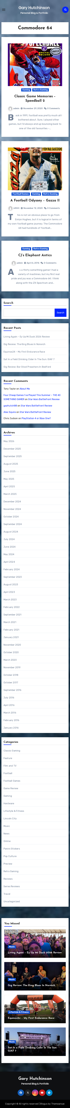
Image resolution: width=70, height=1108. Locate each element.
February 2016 (11, 720)
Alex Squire (10, 412)
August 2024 (11, 531)
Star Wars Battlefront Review (44, 399)
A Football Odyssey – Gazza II (35, 200)
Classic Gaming (12, 750)
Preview (8, 863)
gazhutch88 (10, 405)
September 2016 (12, 690)
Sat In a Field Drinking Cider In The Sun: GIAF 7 (29, 359)
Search (9, 303)
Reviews (8, 879)
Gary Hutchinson (34, 7)
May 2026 (9, 441)
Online (7, 841)
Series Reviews (12, 886)
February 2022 (12, 607)
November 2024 (12, 509)
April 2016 (9, 705)
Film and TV (10, 765)
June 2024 (10, 546)
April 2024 (9, 562)
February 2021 (11, 629)
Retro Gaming (40, 90)
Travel (7, 894)
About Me (25, 388)
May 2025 (9, 479)
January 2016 (11, 727)
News (7, 833)
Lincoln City (10, 818)
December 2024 (12, 501)
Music (7, 826)
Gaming (26, 90)
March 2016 (10, 712)
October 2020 (11, 652)
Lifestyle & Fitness (14, 811)
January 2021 (11, 637)
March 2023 (10, 599)
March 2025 (10, 494)
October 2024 (11, 516)
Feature (8, 758)
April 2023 (9, 592)
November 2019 (12, 667)
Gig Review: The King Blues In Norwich (24, 344)
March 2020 (10, 660)
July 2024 (9, 539)
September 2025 (13, 456)
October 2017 (11, 682)
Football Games (21, 194)
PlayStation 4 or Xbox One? (36, 418)
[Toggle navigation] (3, 9)
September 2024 (13, 524)
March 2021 (10, 622)
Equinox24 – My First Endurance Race (24, 351)
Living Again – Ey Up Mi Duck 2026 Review (27, 336)
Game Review (11, 788)
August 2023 (11, 584)
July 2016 (9, 697)
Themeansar (57, 1103)
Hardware (9, 803)
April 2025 (9, 486)
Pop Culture (10, 856)
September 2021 (12, 614)
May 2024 (9, 554)
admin (14, 108)
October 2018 (11, 675)
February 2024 (12, 569)
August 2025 (11, 464)
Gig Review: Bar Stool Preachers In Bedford (27, 366)
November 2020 (12, 644)
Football (8, 773)
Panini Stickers (12, 848)
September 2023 (13, 577)
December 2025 (12, 448)
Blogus (44, 1103)
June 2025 (10, 471)
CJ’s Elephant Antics (35, 255)
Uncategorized (12, 901)
